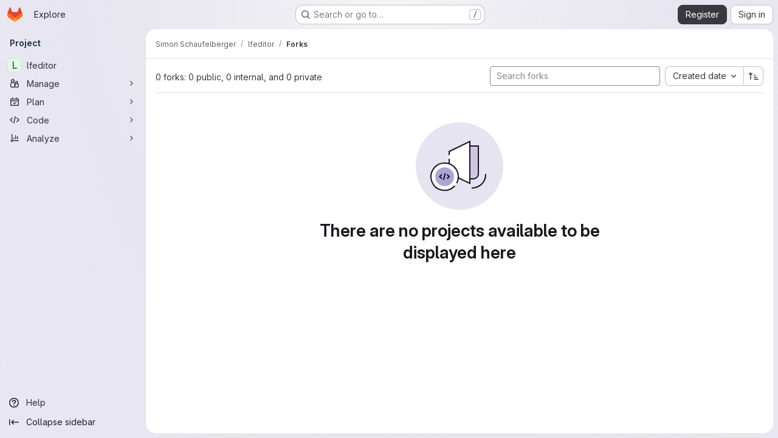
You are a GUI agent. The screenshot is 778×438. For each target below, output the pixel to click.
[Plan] (73, 101)
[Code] (73, 119)
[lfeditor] (73, 65)
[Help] (73, 402)
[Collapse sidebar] (73, 422)
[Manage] (73, 83)
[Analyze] (73, 138)
